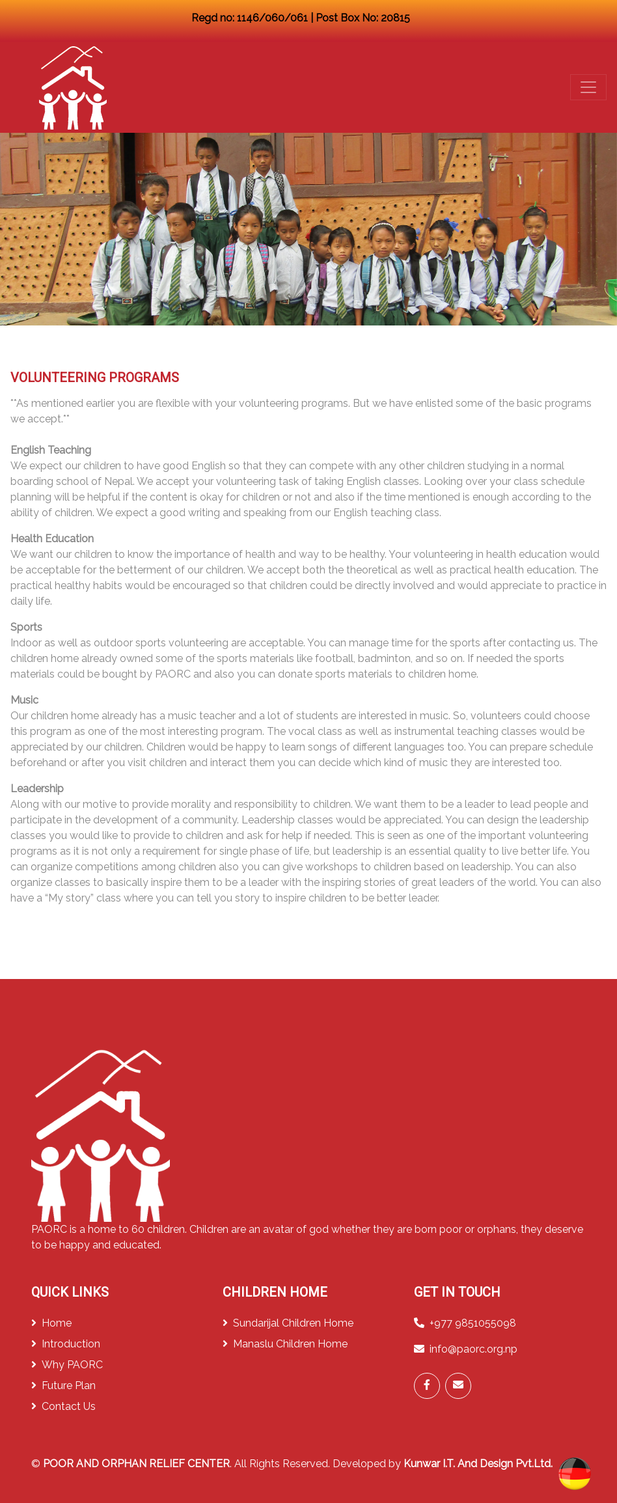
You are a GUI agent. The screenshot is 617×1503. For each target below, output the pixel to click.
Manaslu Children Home (285, 1344)
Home (51, 1323)
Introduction (65, 1344)
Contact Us (63, 1406)
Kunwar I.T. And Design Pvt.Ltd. (478, 1463)
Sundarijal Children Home (288, 1323)
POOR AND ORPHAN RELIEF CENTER (136, 1463)
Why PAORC (67, 1364)
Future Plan (63, 1385)
